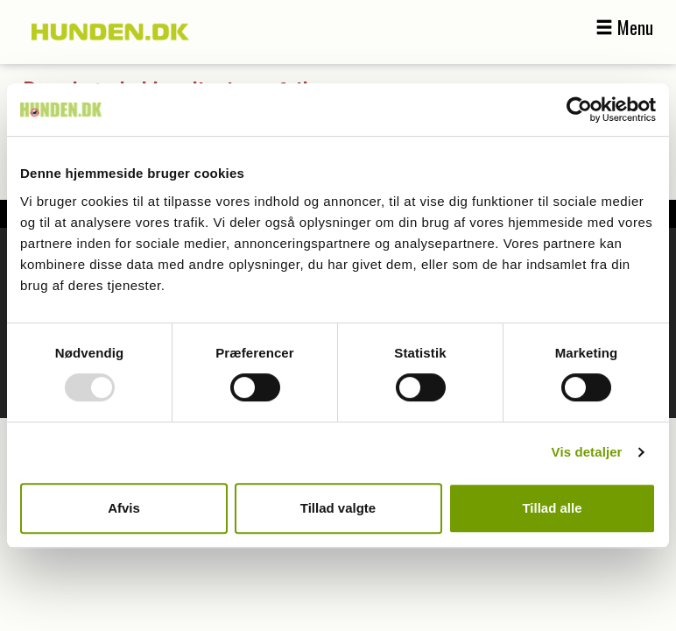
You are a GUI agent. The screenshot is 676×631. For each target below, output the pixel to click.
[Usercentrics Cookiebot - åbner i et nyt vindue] (579, 109)
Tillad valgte (338, 507)
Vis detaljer (587, 451)
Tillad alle (551, 507)
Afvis (124, 507)
